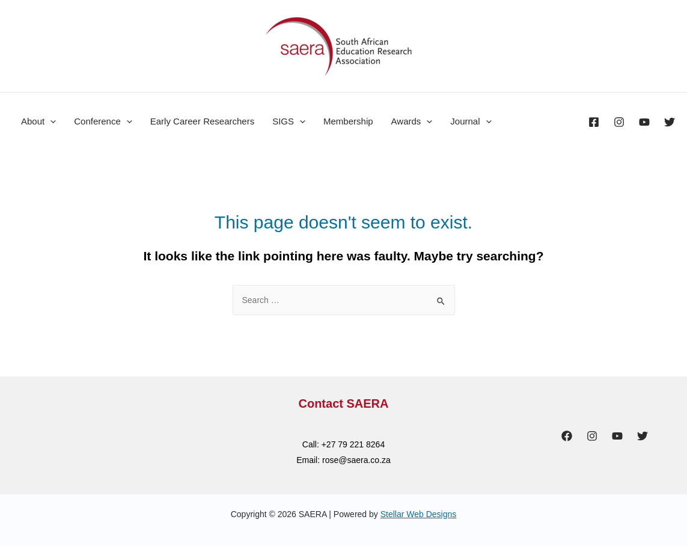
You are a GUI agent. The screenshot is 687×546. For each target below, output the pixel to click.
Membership (348, 121)
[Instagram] (619, 122)
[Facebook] (593, 122)
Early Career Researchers (202, 121)
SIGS (288, 121)
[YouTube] (644, 122)
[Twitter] (669, 122)
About (38, 121)
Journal (470, 121)
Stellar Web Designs (418, 514)
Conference (103, 121)
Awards (412, 121)
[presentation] (50, 121)
